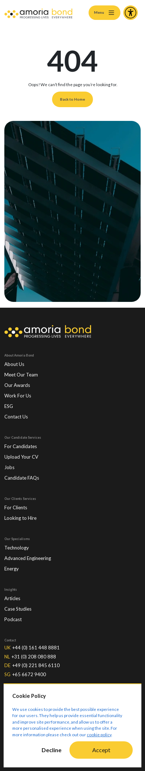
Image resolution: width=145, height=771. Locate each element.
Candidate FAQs (21, 478)
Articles (12, 598)
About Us (14, 364)
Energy (11, 569)
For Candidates (20, 446)
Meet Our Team (21, 375)
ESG (8, 406)
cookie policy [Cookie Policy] (99, 734)
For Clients (15, 507)
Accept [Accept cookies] (101, 749)
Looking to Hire (20, 518)
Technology (16, 548)
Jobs (9, 467)
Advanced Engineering (27, 558)
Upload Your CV (21, 457)
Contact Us (16, 417)
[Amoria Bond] (38, 12)
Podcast (13, 619)
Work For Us (17, 396)
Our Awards (17, 385)
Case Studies (17, 609)
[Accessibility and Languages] (130, 13)
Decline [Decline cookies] (51, 749)
